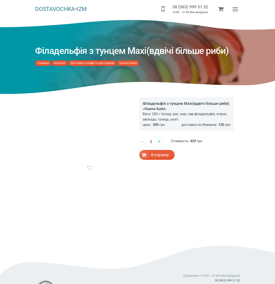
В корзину (160, 155)
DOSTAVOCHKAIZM (61, 9)
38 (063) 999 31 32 (190, 7)
